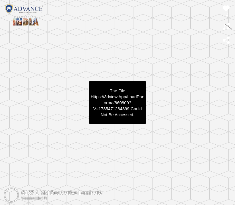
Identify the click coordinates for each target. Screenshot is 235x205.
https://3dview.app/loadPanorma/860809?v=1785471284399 (117, 102)
